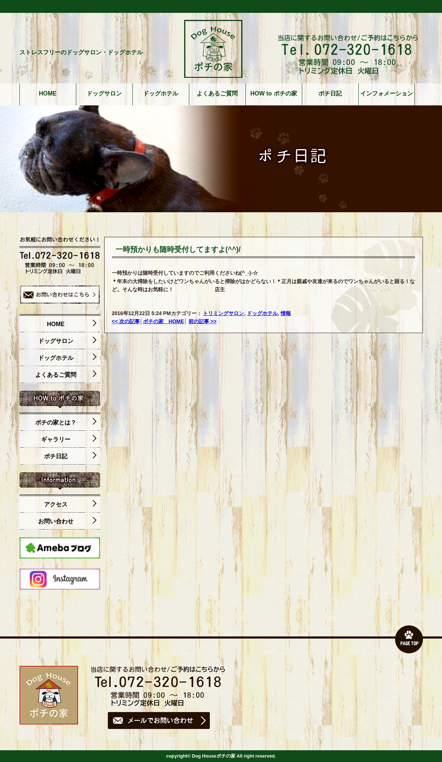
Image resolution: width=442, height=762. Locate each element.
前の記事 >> (202, 321)
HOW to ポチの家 (273, 94)
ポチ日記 (330, 94)
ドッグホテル (160, 94)
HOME (47, 94)
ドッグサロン (104, 94)
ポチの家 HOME (163, 321)
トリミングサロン (223, 313)
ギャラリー (68, 439)
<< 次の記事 (126, 321)
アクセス (70, 504)
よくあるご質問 (217, 94)
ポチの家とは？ (65, 422)
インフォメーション (386, 94)
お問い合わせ (67, 521)
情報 (286, 313)
